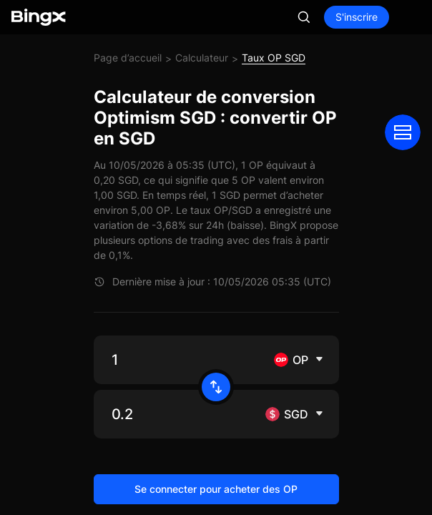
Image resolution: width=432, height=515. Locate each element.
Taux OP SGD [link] (273, 58)
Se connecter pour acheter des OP (216, 489)
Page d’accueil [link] (128, 58)
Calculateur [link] (201, 58)
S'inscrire (356, 17)
